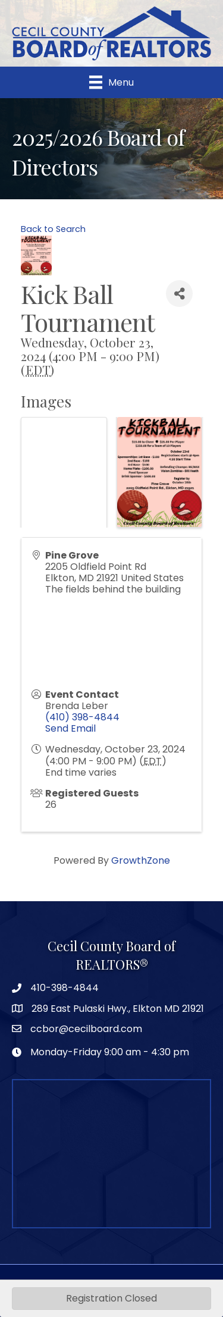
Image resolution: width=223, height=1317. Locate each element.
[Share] (179, 293)
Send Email (70, 728)
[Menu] (111, 82)
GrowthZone (140, 860)
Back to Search (53, 229)
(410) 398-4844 (82, 717)
